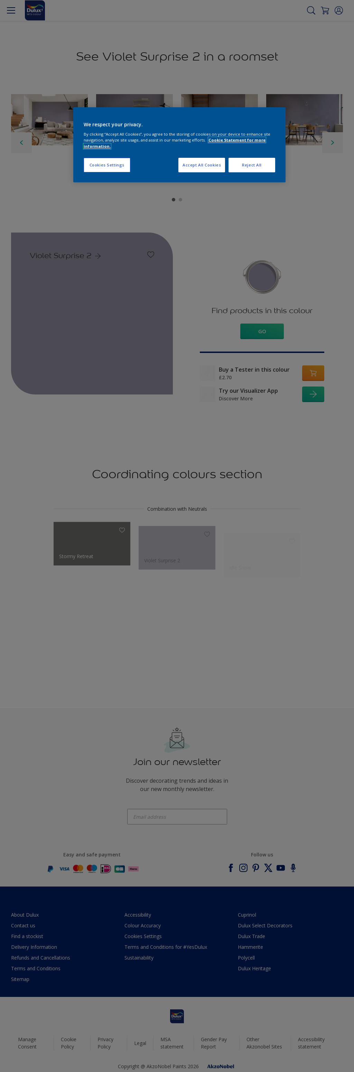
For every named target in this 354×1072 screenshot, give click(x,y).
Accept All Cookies (202, 164)
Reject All (252, 164)
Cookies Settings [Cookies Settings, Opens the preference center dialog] (107, 164)
